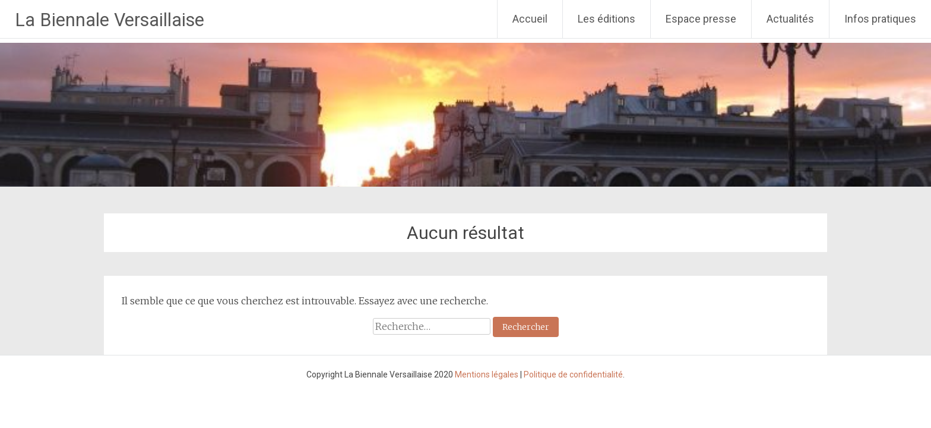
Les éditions (606, 18)
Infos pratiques (880, 18)
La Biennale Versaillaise (109, 20)
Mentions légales (486, 374)
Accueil (529, 18)
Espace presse (701, 18)
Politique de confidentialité (573, 374)
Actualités (790, 18)
